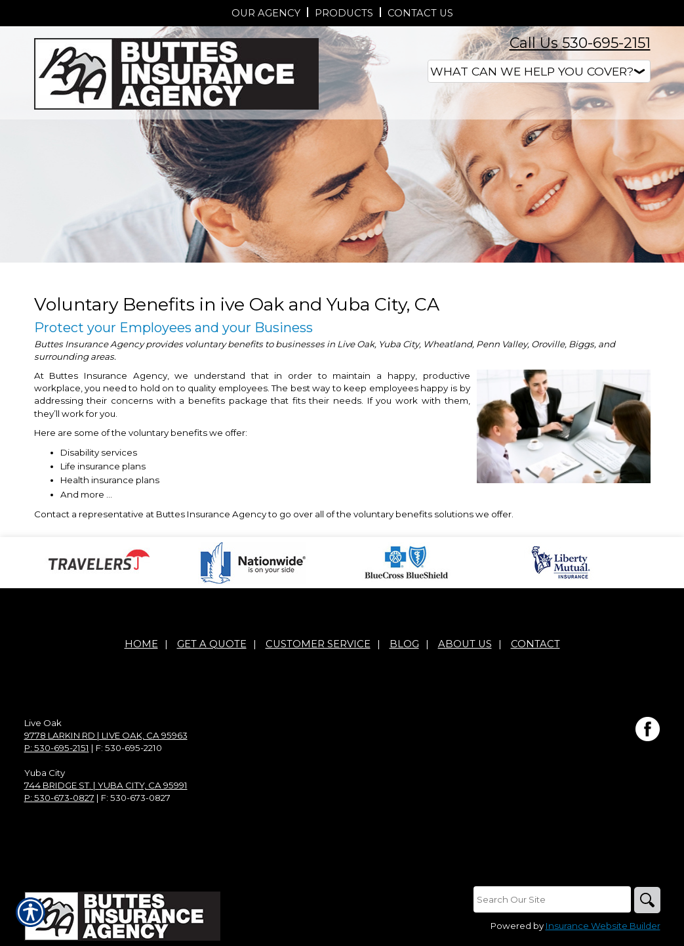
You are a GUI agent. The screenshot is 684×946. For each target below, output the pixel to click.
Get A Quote (212, 644)
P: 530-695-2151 (56, 747)
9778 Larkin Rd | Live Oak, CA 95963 (106, 735)
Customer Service (318, 644)
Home (141, 644)
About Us (465, 644)
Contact (535, 644)
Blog (404, 644)
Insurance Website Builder (603, 925)
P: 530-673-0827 (59, 797)
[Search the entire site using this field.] (552, 899)
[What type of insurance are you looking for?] (539, 71)
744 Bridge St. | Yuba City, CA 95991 (106, 785)
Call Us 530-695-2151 (580, 43)
